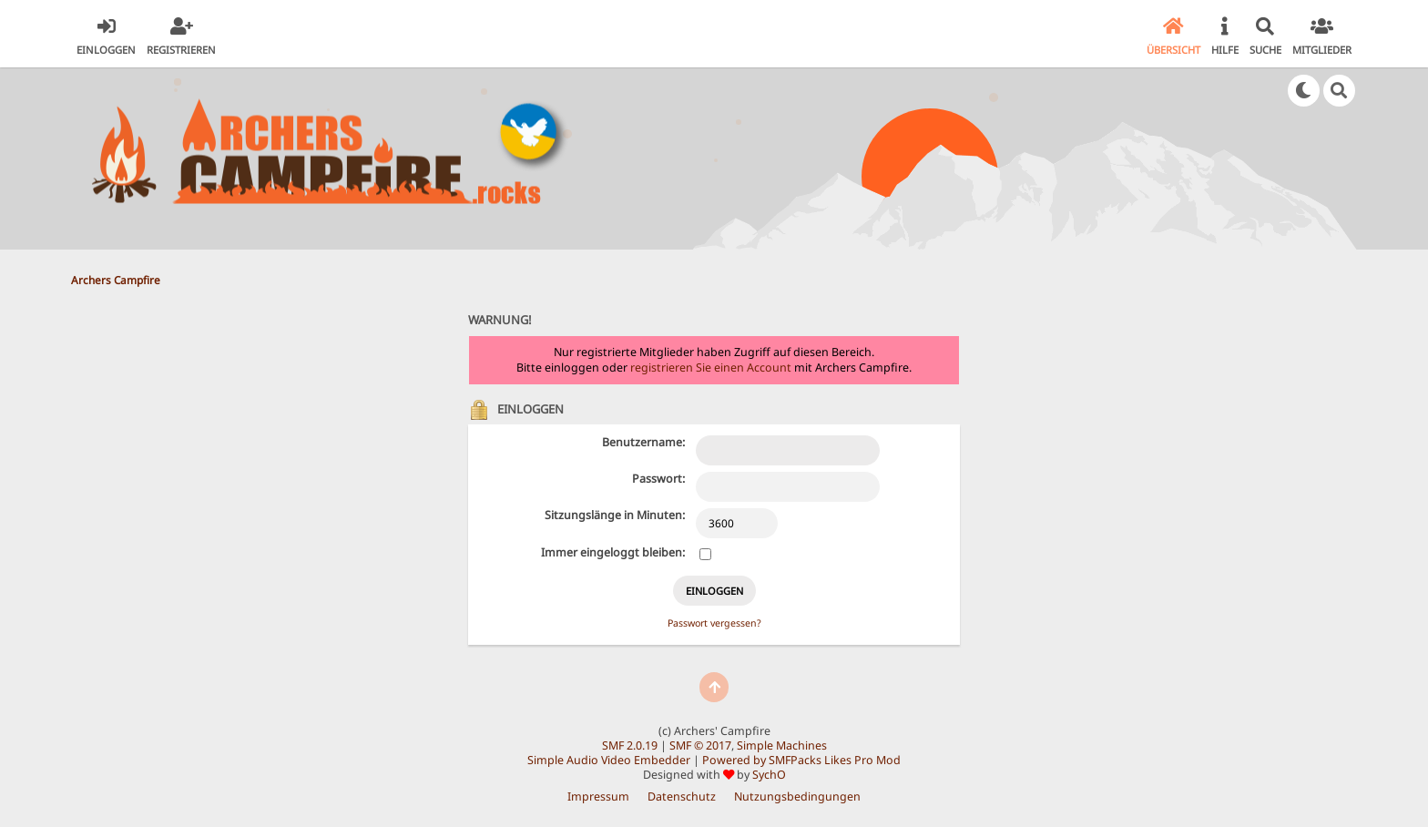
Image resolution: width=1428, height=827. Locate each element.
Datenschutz (682, 796)
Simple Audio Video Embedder (608, 760)
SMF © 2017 (700, 745)
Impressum (598, 796)
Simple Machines (782, 745)
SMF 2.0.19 (630, 745)
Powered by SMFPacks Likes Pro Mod (801, 760)
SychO (769, 774)
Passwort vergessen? (714, 623)
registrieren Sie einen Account (710, 367)
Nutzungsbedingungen (797, 796)
